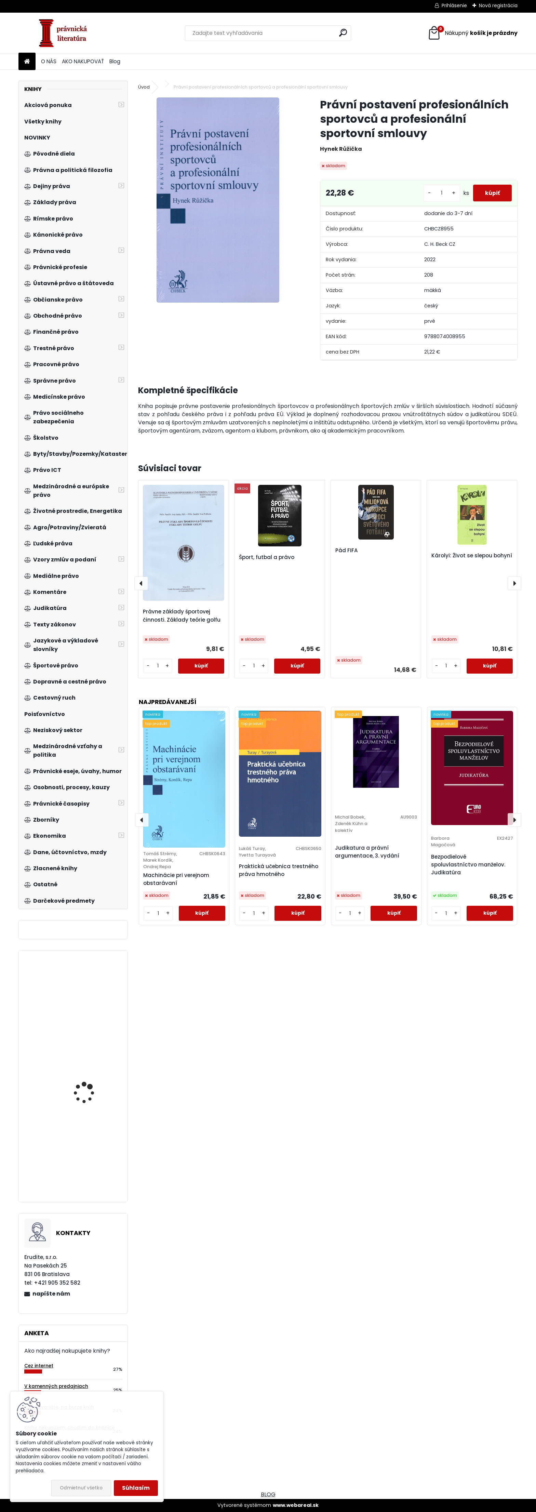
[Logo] (65, 33)
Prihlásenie (454, 5)
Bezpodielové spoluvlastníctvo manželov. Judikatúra (468, 864)
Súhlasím (136, 1488)
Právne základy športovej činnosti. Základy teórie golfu (181, 615)
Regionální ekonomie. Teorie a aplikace (89, 986)
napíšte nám (51, 1294)
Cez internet (38, 1366)
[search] (343, 33)
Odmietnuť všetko (81, 1488)
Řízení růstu (77, 1158)
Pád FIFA (346, 550)
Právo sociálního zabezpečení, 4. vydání (91, 1067)
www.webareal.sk (296, 1505)
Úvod (144, 87)
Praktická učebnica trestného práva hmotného (278, 870)
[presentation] (141, 583)
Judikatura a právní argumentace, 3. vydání (367, 851)
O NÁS (48, 61)
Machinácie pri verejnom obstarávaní (176, 879)
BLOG (268, 1494)
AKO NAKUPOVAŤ (83, 61)
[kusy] (437, 193)
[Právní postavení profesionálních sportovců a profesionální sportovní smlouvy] (218, 200)
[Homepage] (27, 61)
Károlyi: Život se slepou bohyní (471, 555)
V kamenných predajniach (56, 1386)
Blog (114, 61)
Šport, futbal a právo (266, 557)
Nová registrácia (498, 5)
